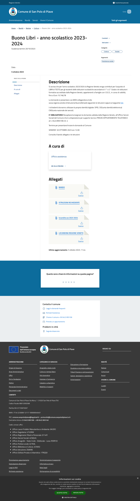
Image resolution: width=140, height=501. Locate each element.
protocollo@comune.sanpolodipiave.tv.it (55, 417)
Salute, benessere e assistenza (81, 375)
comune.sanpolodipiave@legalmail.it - (26, 417)
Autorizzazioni (75, 379)
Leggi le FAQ (13, 467)
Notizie (28, 28)
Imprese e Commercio (47, 379)
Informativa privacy (46, 464)
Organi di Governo (15, 368)
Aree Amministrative (16, 371)
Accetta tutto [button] (62, 493)
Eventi (103, 389)
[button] (70, 497)
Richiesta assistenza (16, 471)
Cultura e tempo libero (48, 371)
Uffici (11, 375)
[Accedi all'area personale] (120, 2)
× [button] (137, 478)
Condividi (106, 38)
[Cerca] (128, 11)
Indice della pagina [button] (20, 78)
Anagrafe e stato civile (48, 368)
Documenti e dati (15, 390)
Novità (21, 28)
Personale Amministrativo (18, 386)
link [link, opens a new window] (90, 488)
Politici (11, 383)
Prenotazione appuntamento (19, 460)
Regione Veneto (14, 2)
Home (13, 28)
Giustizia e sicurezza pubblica (80, 368)
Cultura (36, 28)
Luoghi (103, 386)
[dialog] (70, 488)
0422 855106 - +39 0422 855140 (36, 420)
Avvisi (103, 375)
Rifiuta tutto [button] (78, 493)
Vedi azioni (106, 42)
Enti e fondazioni (15, 379)
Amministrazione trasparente (50, 460)
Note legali (43, 467)
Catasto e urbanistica (47, 383)
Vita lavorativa (45, 375)
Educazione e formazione (79, 364)
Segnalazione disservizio (17, 464)
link (122, 102)
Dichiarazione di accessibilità (50, 471)
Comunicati (105, 371)
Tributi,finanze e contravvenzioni (82, 372)
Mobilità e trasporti (46, 386)
